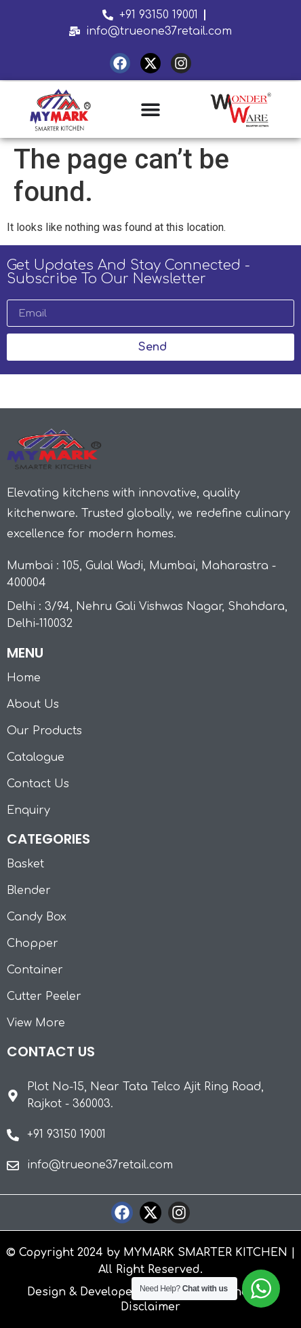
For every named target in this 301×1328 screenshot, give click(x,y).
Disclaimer (150, 1307)
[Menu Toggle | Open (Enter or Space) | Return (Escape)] (150, 109)
